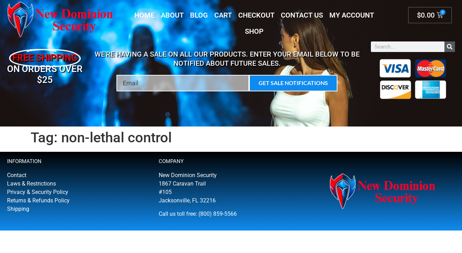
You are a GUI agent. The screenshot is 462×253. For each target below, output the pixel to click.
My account (351, 15)
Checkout (256, 15)
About (172, 15)
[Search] (449, 46)
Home (144, 15)
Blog (199, 15)
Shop (254, 31)
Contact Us (302, 15)
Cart (223, 15)
